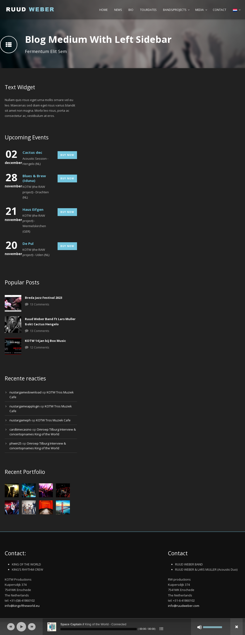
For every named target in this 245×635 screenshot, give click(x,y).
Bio (130, 10)
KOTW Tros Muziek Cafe (53, 420)
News (118, 10)
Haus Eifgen (33, 209)
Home (103, 10)
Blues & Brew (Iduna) (34, 178)
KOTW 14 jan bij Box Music (45, 341)
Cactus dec (32, 152)
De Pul (28, 243)
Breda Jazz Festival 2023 (43, 297)
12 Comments (39, 347)
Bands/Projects (174, 10)
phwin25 (15, 443)
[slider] (98, 629)
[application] (122, 626)
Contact (219, 10)
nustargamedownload (25, 392)
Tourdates (148, 10)
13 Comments (39, 304)
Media (199, 10)
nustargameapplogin (24, 406)
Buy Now (67, 155)
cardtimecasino (20, 429)
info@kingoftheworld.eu (22, 606)
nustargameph (20, 420)
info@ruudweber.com (183, 606)
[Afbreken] (199, 627)
